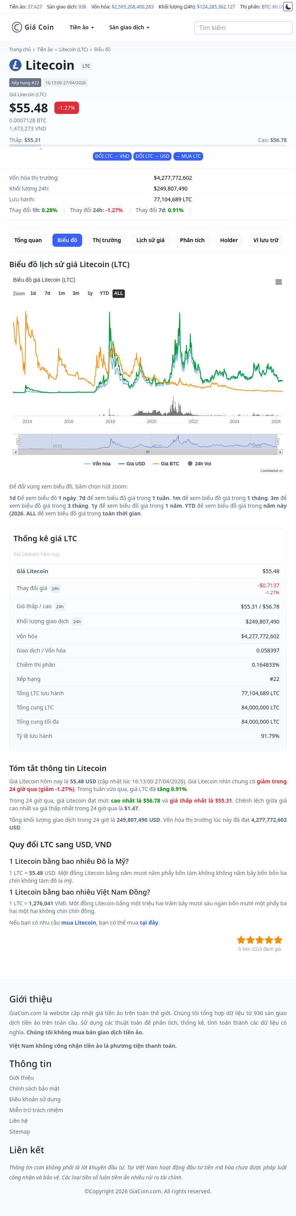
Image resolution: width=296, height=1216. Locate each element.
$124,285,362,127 (216, 6)
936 (83, 6)
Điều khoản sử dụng (35, 1099)
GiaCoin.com (145, 1191)
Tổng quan (28, 240)
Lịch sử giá (150, 240)
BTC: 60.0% (274, 6)
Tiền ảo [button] (81, 27)
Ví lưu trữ (266, 240)
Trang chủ (20, 49)
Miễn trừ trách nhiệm (36, 1110)
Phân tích (192, 240)
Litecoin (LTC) (73, 49)
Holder (229, 240)
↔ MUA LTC (188, 156)
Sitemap (19, 1131)
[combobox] (243, 27)
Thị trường (107, 240)
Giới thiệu (21, 1077)
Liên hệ (18, 1120)
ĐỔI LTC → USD (153, 156)
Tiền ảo (45, 49)
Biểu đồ (102, 49)
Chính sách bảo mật (34, 1088)
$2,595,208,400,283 (133, 6)
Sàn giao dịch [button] (129, 27)
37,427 (34, 6)
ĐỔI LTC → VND (112, 156)
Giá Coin (32, 27)
